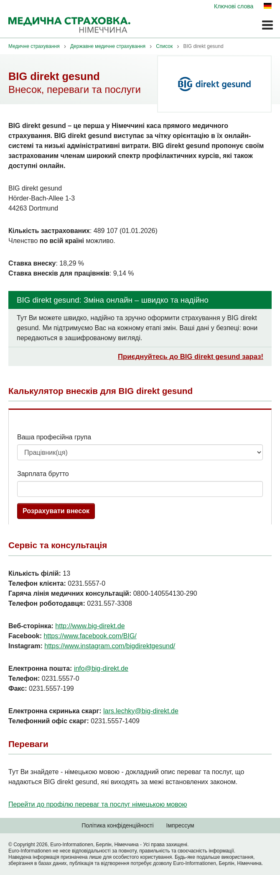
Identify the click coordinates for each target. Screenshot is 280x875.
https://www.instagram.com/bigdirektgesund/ (109, 645)
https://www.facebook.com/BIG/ (89, 635)
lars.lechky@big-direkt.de (140, 711)
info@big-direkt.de (101, 668)
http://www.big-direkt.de (90, 625)
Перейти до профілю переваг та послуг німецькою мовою (97, 804)
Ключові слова (233, 6)
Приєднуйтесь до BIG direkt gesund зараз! (190, 357)
